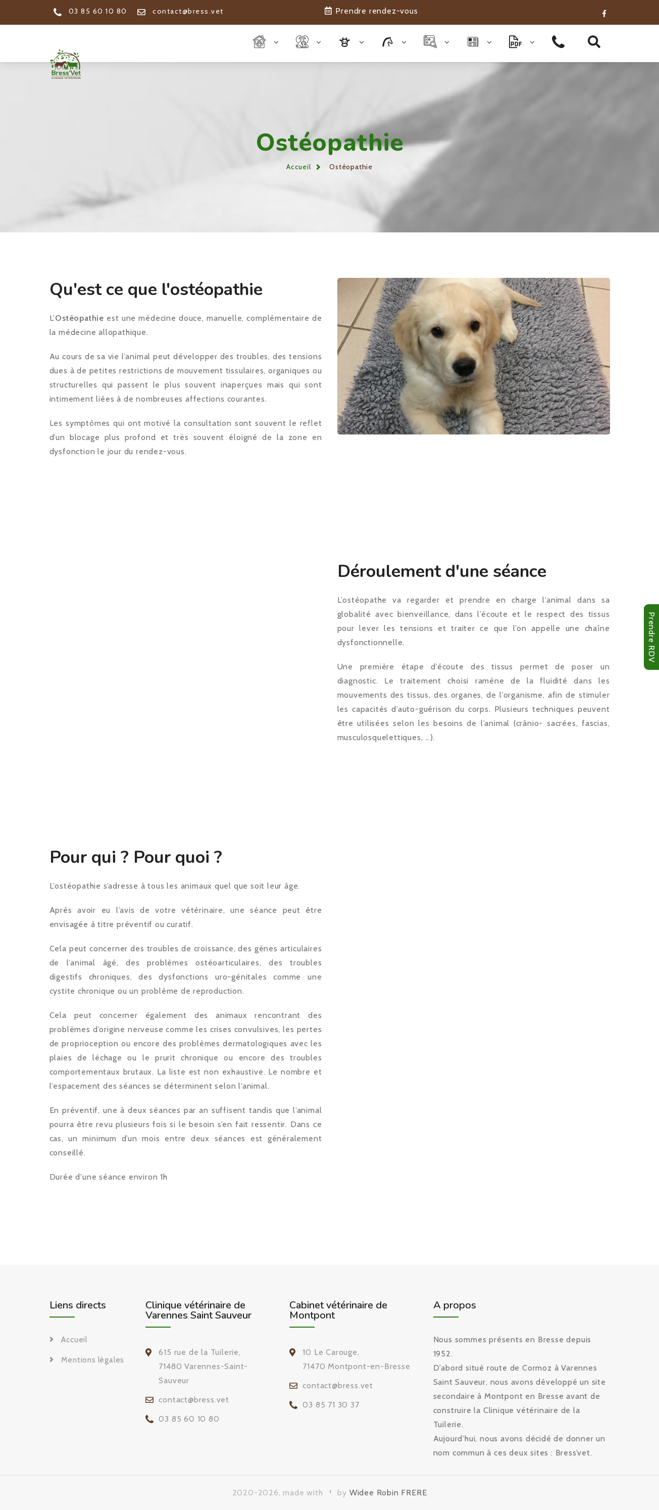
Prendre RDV (651, 637)
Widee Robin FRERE (388, 1492)
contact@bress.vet (180, 11)
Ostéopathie (351, 166)
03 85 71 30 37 (330, 1404)
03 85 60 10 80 (90, 11)
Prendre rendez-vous (371, 11)
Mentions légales (92, 1360)
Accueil (298, 166)
